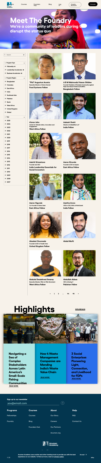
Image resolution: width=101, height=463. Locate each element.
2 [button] (58, 293)
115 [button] (73, 293)
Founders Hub (37, 5)
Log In (60, 5)
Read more (45, 377)
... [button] (63, 293)
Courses (24, 4)
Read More (13, 386)
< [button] (50, 293)
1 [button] (54, 293)
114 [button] (68, 293)
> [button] (78, 293)
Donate (92, 4)
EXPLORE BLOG (80, 309)
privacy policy (59, 456)
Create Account (74, 4)
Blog (50, 4)
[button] (62, 403)
